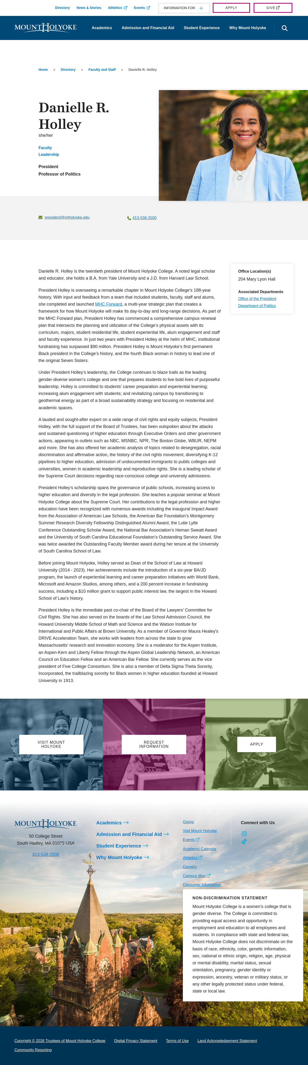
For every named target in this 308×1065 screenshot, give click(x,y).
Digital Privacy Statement (135, 1041)
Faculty (45, 148)
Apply (231, 8)
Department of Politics (257, 306)
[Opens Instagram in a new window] (244, 834)
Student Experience (202, 28)
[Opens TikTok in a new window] (244, 841)
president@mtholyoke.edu (67, 217)
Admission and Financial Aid (148, 28)
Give (270, 8)
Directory (62, 8)
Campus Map (194, 876)
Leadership (48, 154)
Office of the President (257, 299)
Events (139, 8)
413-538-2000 (45, 854)
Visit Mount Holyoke (200, 831)
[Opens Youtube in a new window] (276, 834)
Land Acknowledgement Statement (227, 1041)
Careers (190, 867)
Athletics (115, 8)
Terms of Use (177, 1041)
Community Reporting (33, 1050)
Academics (102, 28)
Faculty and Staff (102, 70)
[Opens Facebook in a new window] (255, 834)
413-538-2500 (145, 218)
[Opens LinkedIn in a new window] (266, 834)
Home (43, 70)
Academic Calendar (200, 849)
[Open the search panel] (284, 29)
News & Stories (89, 8)
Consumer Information (202, 885)
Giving (188, 822)
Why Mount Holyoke (247, 28)
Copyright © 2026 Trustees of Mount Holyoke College (59, 1041)
